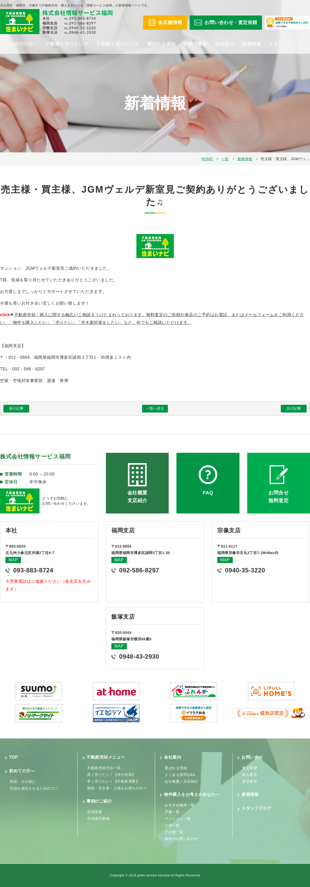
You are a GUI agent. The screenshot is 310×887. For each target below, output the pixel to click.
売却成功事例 (98, 818)
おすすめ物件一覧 (180, 805)
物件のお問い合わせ (181, 839)
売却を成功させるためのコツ (34, 788)
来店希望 (249, 781)
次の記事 (293, 408)
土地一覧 (172, 825)
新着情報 (251, 43)
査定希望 (249, 768)
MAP (13, 560)
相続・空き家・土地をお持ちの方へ (117, 788)
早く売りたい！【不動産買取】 (113, 781)
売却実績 (94, 812)
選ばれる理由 (161, 43)
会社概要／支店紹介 (181, 781)
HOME (207, 159)
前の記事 (16, 408)
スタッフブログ (285, 43)
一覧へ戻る (155, 408)
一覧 (225, 159)
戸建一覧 (172, 812)
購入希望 (249, 775)
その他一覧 (174, 832)
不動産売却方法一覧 (104, 768)
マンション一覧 (178, 818)
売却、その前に (23, 782)
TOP (13, 757)
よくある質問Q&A (180, 775)
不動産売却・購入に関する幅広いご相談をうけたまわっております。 (80, 315)
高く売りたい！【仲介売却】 (111, 775)
